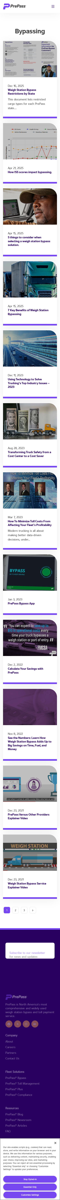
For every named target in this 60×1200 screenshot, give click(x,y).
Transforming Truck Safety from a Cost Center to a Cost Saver (29, 454)
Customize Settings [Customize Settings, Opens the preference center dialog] (30, 1194)
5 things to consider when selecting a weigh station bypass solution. (29, 241)
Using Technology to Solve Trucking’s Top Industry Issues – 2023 (29, 383)
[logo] (14, 6)
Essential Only (30, 1186)
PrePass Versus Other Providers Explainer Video (28, 816)
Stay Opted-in (30, 1179)
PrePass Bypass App (21, 603)
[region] (30, 1169)
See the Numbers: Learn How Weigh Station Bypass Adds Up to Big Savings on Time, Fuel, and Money (30, 743)
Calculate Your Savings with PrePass (25, 670)
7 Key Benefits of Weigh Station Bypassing (28, 312)
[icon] (8, 1041)
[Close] (55, 1143)
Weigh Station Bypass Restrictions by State (22, 91)
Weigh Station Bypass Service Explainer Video (27, 885)
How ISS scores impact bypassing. (30, 172)
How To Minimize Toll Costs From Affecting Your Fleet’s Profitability (30, 523)
